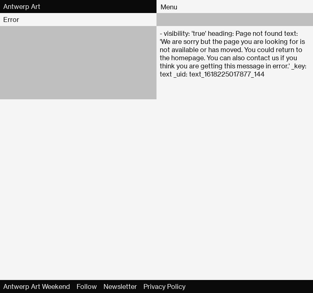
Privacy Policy (164, 286)
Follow (87, 286)
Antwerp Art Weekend (36, 286)
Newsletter (120, 286)
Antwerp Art (21, 6)
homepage (187, 57)
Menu (169, 7)
